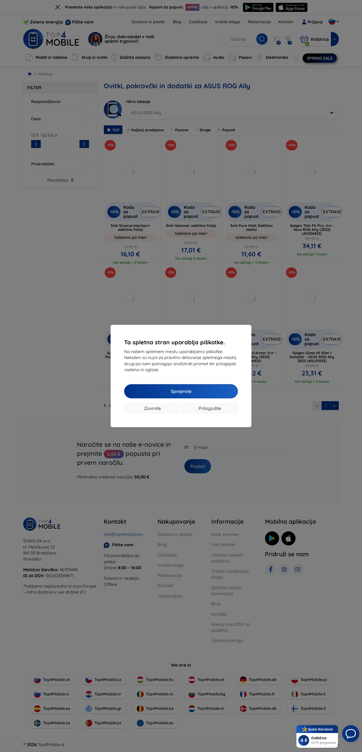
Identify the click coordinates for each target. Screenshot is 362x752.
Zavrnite (152, 408)
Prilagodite (210, 408)
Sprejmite (181, 391)
